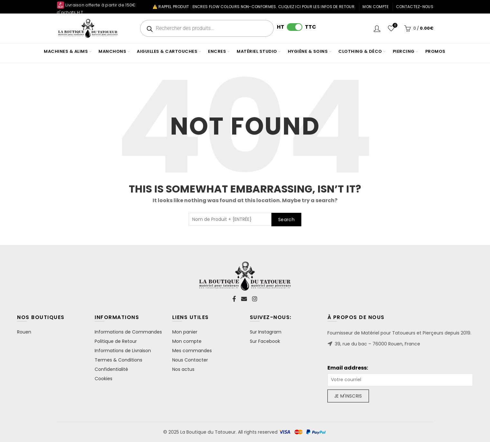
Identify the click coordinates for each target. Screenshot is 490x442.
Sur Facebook (265, 341)
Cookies (103, 378)
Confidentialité (111, 369)
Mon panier (184, 332)
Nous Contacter (190, 360)
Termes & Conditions (118, 360)
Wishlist (394, 26)
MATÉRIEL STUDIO (257, 51)
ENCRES (217, 51)
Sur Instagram (265, 332)
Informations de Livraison (123, 350)
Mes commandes (192, 350)
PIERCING (404, 51)
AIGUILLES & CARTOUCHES (167, 51)
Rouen (24, 332)
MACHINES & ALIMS (66, 51)
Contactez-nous (414, 6)
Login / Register (377, 28)
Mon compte (376, 6)
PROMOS (435, 51)
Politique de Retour (116, 341)
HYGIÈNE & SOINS (308, 51)
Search (286, 219)
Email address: (347, 367)
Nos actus (183, 369)
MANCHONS (112, 51)
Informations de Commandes (128, 332)
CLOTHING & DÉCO (360, 51)
